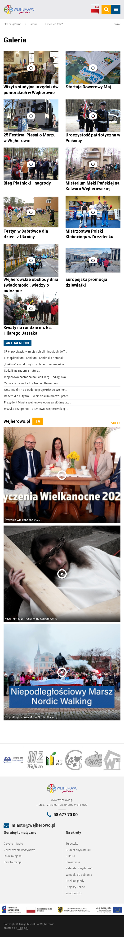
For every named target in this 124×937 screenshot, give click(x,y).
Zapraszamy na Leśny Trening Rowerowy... (32, 383)
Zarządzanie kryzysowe (19, 850)
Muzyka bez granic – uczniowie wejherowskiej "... (36, 409)
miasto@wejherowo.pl (33, 825)
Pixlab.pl (23, 927)
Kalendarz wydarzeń (79, 868)
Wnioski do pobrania (79, 874)
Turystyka (72, 843)
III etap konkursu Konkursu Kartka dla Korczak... (35, 358)
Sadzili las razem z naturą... (22, 370)
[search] (106, 9)
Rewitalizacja (13, 862)
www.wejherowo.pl (62, 800)
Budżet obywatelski (78, 850)
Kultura (70, 856)
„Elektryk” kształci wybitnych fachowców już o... (35, 364)
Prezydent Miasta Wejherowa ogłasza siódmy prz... (37, 402)
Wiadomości (74, 893)
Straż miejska (13, 856)
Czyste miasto (13, 843)
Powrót (114, 24)
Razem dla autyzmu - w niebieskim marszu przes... (37, 396)
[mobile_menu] (115, 9)
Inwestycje (73, 862)
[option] (13, 760)
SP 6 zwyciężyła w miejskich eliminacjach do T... (35, 351)
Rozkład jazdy (75, 881)
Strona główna (12, 24)
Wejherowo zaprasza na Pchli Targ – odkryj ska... (36, 377)
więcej (115, 423)
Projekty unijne (75, 887)
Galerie (33, 24)
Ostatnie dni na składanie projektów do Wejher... (35, 389)
